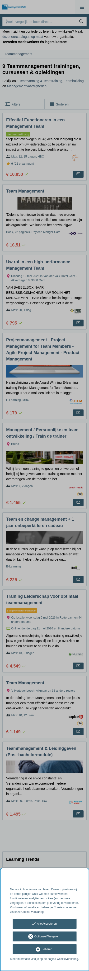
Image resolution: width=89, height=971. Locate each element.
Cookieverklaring (67, 959)
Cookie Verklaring (32, 912)
